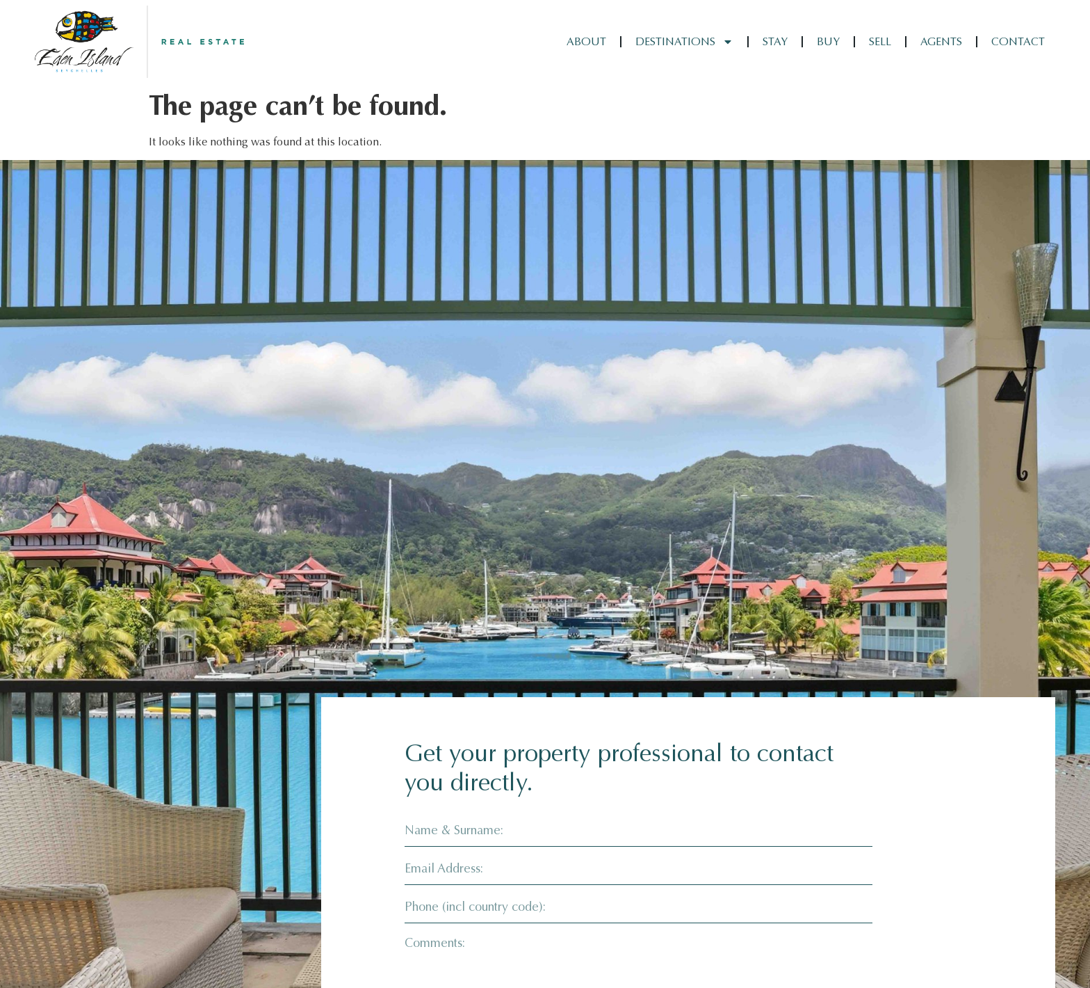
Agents (941, 41)
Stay (775, 41)
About (586, 41)
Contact (1018, 41)
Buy (828, 41)
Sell (880, 41)
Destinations (684, 41)
